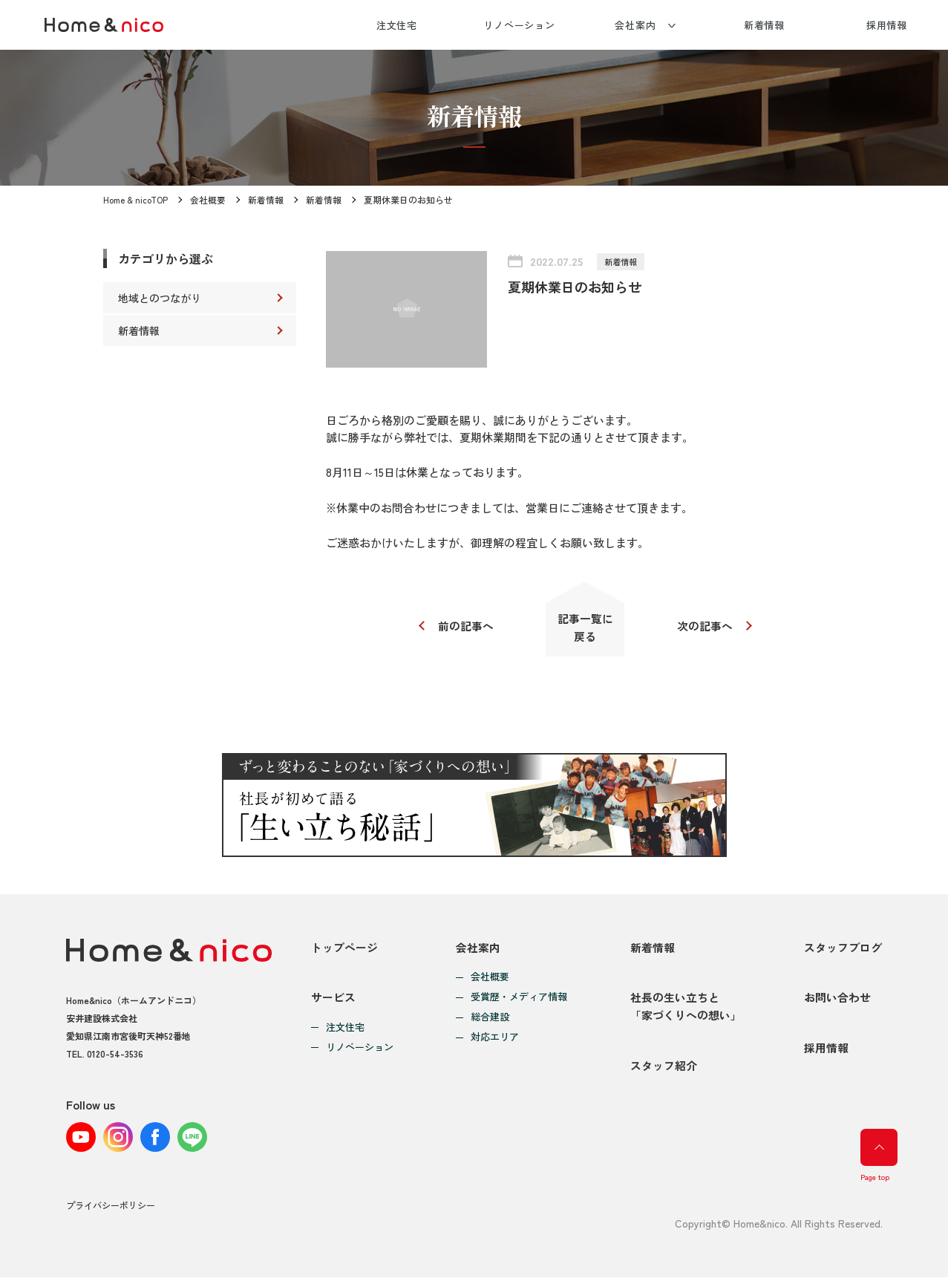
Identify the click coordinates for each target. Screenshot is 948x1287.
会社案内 (635, 25)
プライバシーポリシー (110, 1215)
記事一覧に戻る (585, 628)
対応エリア (495, 1040)
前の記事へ (465, 627)
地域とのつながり (159, 297)
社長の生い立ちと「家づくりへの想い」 (686, 1012)
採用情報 (887, 25)
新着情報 (764, 25)
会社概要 (208, 199)
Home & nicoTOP (136, 199)
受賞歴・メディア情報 (519, 1000)
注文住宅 (397, 25)
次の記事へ (706, 627)
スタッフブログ (843, 950)
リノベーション (519, 25)
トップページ (344, 950)
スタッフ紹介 (663, 1075)
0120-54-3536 (115, 1056)
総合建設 (490, 1020)
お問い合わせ (837, 1003)
